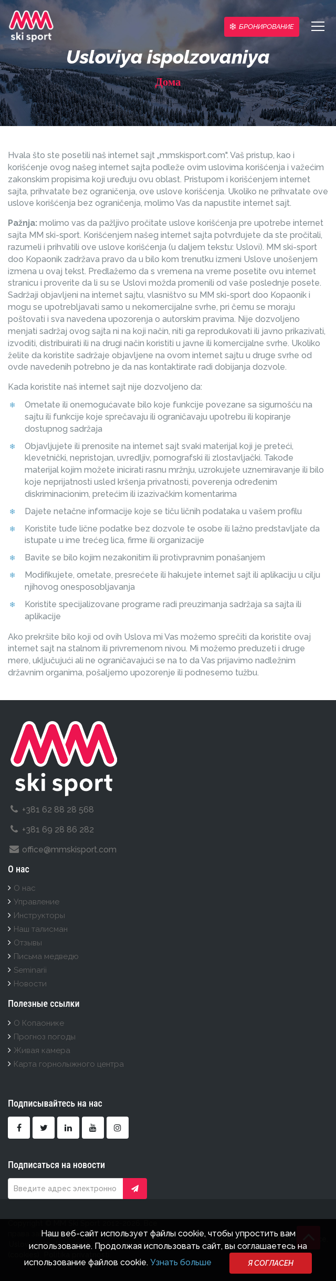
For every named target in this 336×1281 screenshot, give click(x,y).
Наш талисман (41, 929)
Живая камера (42, 1050)
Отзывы (28, 942)
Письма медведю (46, 956)
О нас (25, 888)
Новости (30, 983)
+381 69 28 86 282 (58, 830)
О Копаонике (39, 1023)
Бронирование (261, 26)
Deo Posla (256, 1239)
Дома (168, 82)
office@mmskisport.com (69, 850)
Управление (36, 902)
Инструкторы (39, 915)
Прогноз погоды (45, 1037)
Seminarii (30, 970)
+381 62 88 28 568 (58, 810)
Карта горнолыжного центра (69, 1064)
